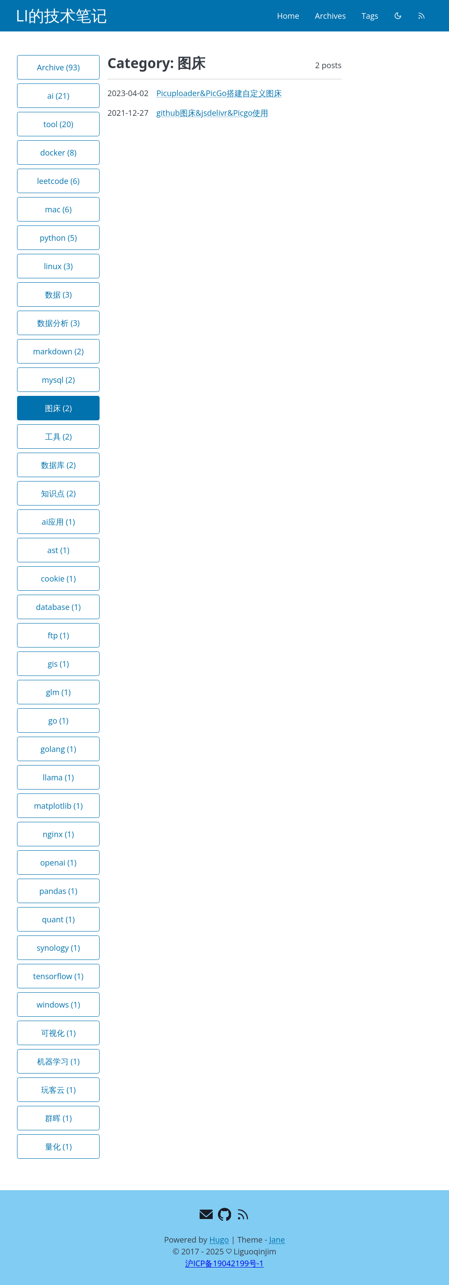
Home (288, 15)
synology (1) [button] (58, 947)
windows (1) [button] (58, 1004)
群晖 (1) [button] (58, 1118)
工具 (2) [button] (58, 436)
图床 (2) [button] (58, 408)
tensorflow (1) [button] (58, 976)
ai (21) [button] (58, 95)
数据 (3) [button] (58, 294)
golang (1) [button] (58, 749)
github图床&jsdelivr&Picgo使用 (212, 112)
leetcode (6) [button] (58, 181)
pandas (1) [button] (58, 891)
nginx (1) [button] (58, 834)
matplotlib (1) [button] (58, 805)
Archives (330, 15)
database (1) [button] (58, 607)
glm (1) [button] (58, 692)
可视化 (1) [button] (58, 1033)
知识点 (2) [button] (58, 493)
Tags (370, 15)
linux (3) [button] (58, 266)
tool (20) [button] (58, 124)
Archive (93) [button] (58, 67)
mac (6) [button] (58, 209)
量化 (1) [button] (58, 1146)
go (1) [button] (58, 720)
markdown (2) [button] (58, 351)
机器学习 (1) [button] (58, 1061)
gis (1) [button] (58, 663)
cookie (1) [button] (58, 578)
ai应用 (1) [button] (58, 521)
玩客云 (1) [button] (58, 1089)
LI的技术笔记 (61, 15)
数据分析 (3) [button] (58, 323)
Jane (277, 1239)
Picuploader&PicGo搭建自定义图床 (219, 93)
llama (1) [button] (58, 777)
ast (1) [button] (58, 550)
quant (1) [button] (58, 919)
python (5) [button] (58, 237)
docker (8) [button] (58, 152)
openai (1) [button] (58, 862)
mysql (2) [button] (58, 379)
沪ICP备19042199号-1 (224, 1263)
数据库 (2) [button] (58, 465)
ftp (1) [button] (58, 635)
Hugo (219, 1239)
